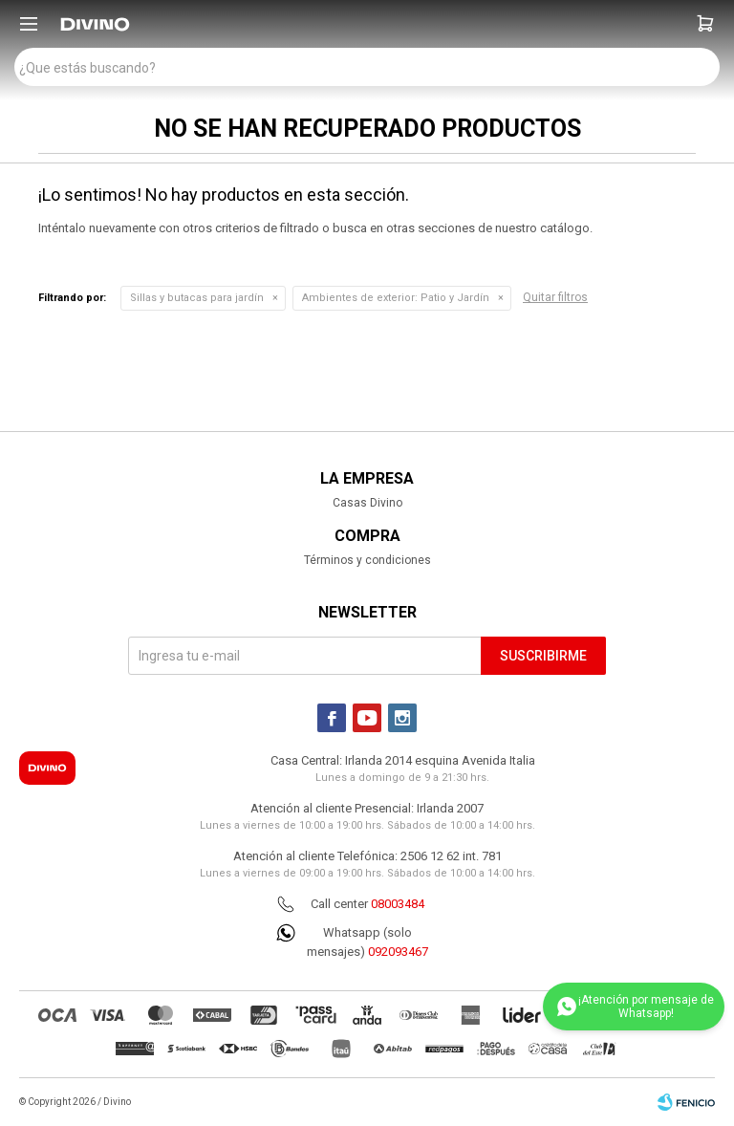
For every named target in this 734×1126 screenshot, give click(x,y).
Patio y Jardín (395, 298)
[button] (705, 24)
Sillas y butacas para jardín (197, 298)
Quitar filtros (555, 297)
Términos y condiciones (367, 560)
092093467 (398, 951)
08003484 (397, 904)
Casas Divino (367, 502)
